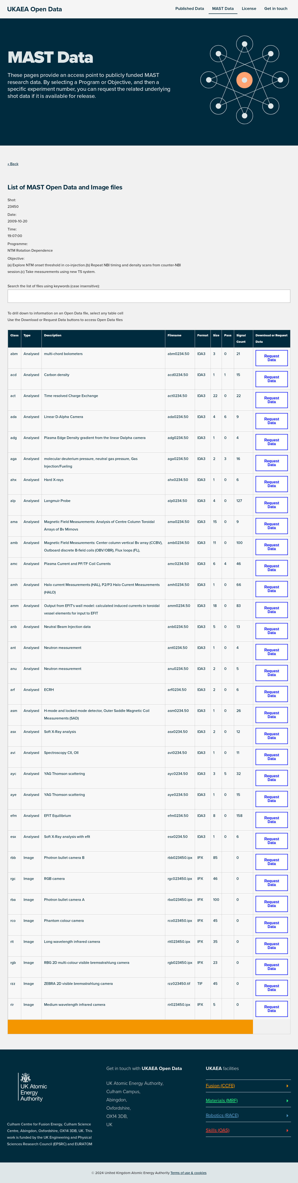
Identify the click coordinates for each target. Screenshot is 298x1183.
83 (238, 605)
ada (13, 416)
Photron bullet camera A (64, 899)
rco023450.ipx (180, 920)
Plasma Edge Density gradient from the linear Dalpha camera (95, 437)
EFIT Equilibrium (57, 815)
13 (238, 626)
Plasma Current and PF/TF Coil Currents (77, 563)
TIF (200, 983)
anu (13, 668)
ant (13, 647)
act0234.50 (177, 395)
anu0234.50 (178, 668)
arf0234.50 (177, 689)
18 (215, 605)
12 (238, 731)
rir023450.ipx (179, 1004)
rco (13, 920)
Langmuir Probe (57, 500)
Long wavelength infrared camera (72, 941)
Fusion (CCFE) (220, 1086)
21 (238, 353)
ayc (13, 773)
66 (238, 584)
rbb (13, 857)
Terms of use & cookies (188, 1173)
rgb (13, 962)
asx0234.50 (178, 731)
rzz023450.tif (179, 983)
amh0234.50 (178, 584)
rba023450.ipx (180, 899)
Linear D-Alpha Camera (63, 416)
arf (12, 689)
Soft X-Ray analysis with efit (67, 836)
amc (13, 563)
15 (238, 374)
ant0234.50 (177, 647)
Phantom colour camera (64, 920)
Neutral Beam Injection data (67, 626)
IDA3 (201, 353)
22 (215, 395)
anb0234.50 (178, 626)
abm (14, 353)
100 (239, 542)
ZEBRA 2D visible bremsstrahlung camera (78, 983)
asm (13, 710)
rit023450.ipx (179, 941)
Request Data (271, 358)
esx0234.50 (178, 836)
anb (13, 626)
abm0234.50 (178, 353)
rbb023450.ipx (180, 857)
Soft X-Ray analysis (60, 731)
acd (13, 374)
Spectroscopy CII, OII (61, 752)
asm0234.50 (178, 710)
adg (13, 437)
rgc (13, 878)
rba (13, 899)
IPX (200, 857)
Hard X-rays (53, 479)
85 (215, 857)
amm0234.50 (179, 605)
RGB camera (54, 878)
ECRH (49, 689)
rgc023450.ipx (180, 878)
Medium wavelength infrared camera (74, 1004)
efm (13, 815)
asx (13, 731)
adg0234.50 (178, 437)
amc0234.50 (178, 563)
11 (214, 542)
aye (13, 794)
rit (12, 941)
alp (13, 500)
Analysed (31, 353)
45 (215, 920)
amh (14, 584)
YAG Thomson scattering (64, 773)
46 (238, 563)
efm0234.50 (178, 815)
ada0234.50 (178, 416)
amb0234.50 (178, 542)
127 (239, 500)
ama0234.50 (178, 521)
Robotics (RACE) (222, 1115)
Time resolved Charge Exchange (71, 395)
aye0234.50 (178, 794)
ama (14, 521)
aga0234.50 (178, 458)
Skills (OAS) (217, 1130)
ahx (13, 479)
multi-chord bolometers (63, 353)
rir (12, 1004)
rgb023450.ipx (180, 962)
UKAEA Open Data (34, 9)
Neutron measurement (62, 647)
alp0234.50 (177, 500)
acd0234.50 (178, 374)
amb (14, 542)
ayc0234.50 (178, 773)
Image (29, 857)
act (13, 395)
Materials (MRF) (222, 1101)
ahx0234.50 (178, 479)
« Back (13, 164)
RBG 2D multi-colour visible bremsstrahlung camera (86, 962)
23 (215, 962)
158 (239, 815)
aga (13, 458)
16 (238, 458)
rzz (12, 983)
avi (12, 752)
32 (238, 773)
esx (13, 836)
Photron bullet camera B (64, 857)
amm (14, 605)
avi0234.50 (177, 752)
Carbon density (56, 374)
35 (215, 941)
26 (238, 710)
